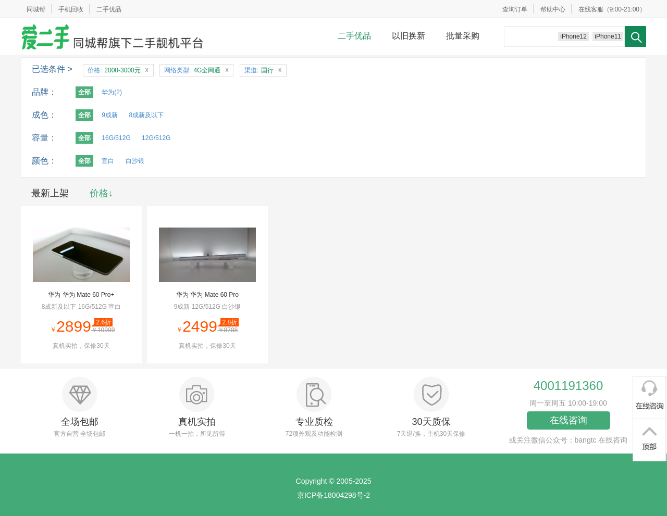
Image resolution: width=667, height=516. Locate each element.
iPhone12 (573, 36)
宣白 (108, 161)
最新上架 (50, 193)
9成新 (110, 115)
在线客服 (590, 9)
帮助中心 (552, 9)
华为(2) (112, 92)
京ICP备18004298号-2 (333, 495)
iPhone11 (608, 36)
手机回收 (70, 9)
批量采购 (462, 35)
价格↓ (101, 193)
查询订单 (514, 9)
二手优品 (108, 9)
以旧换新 (408, 35)
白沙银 (135, 161)
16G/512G (116, 138)
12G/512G (156, 138)
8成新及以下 (146, 115)
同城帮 (36, 9)
